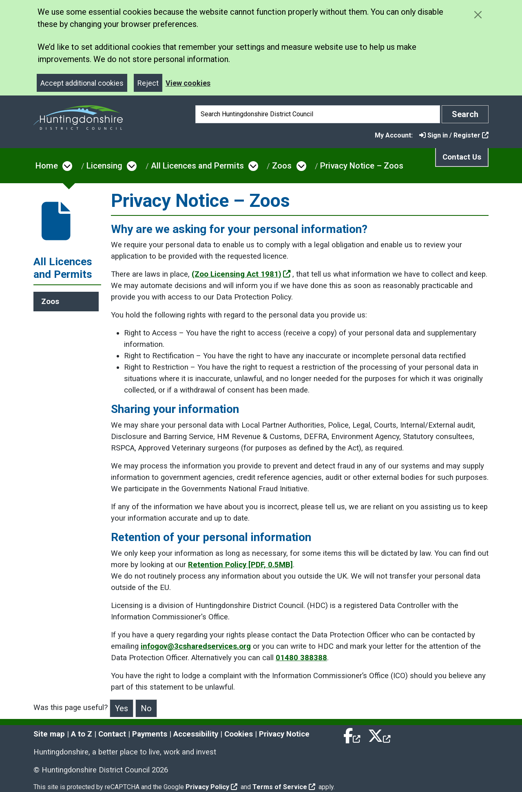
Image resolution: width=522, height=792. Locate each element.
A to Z (81, 734)
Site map (49, 734)
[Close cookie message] (478, 14)
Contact (112, 734)
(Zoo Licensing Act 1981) (241, 274)
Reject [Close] (148, 83)
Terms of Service (283, 787)
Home (46, 166)
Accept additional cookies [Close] (82, 83)
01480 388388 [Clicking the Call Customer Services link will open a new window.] (301, 657)
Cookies (238, 734)
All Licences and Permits (197, 166)
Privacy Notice (284, 734)
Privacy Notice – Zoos (361, 166)
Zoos (282, 166)
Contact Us (461, 157)
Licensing (104, 166)
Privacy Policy (211, 787)
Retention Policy (240, 564)
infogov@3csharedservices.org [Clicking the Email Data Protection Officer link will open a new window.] (196, 646)
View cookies (188, 83)
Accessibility (195, 734)
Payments (149, 734)
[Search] (317, 114)
